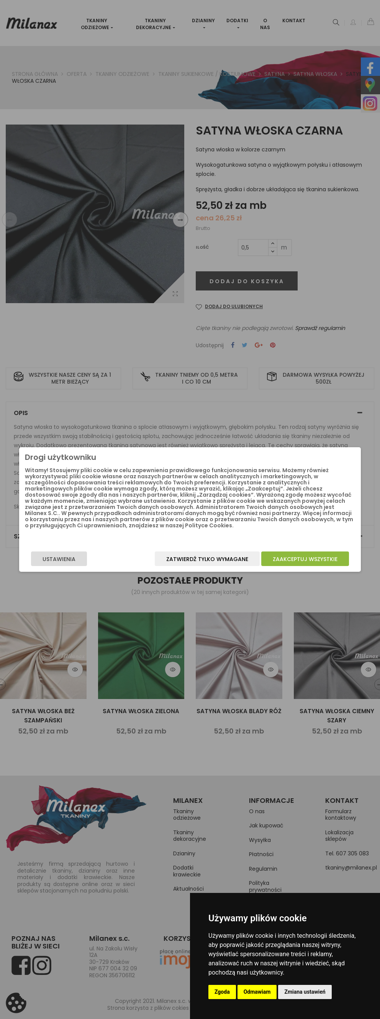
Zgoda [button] (222, 992)
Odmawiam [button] (257, 992)
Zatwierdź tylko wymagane (188, 559)
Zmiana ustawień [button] (304, 992)
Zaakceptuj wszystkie (286, 559)
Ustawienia (77, 559)
